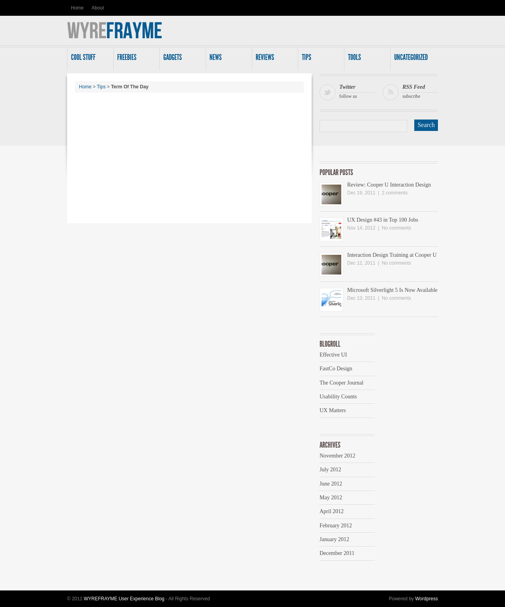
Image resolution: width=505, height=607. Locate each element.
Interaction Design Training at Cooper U (392, 255)
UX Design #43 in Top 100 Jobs (382, 220)
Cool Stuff (89, 59)
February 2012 (336, 526)
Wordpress (426, 598)
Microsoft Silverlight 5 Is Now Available (392, 290)
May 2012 (331, 498)
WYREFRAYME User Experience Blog (124, 598)
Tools (365, 59)
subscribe (420, 90)
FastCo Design (336, 369)
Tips (319, 59)
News (227, 59)
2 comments (395, 193)
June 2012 (331, 484)
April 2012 (332, 511)
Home (77, 8)
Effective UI (333, 355)
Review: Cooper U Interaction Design (389, 185)
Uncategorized (412, 59)
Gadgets (181, 59)
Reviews (273, 59)
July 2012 (330, 470)
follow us (357, 90)
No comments (396, 228)
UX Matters (333, 410)
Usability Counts (338, 397)
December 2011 (337, 553)
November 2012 (337, 456)
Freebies (135, 59)
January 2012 (334, 539)
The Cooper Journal (341, 383)
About (98, 8)
